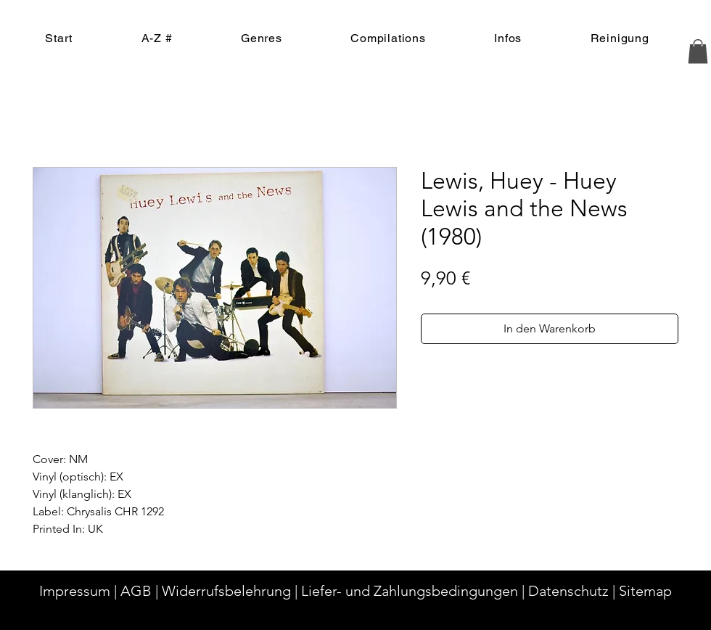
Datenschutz (568, 591)
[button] (698, 51)
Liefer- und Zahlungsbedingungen (409, 591)
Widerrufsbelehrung (226, 591)
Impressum (74, 591)
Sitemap (645, 591)
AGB (136, 591)
